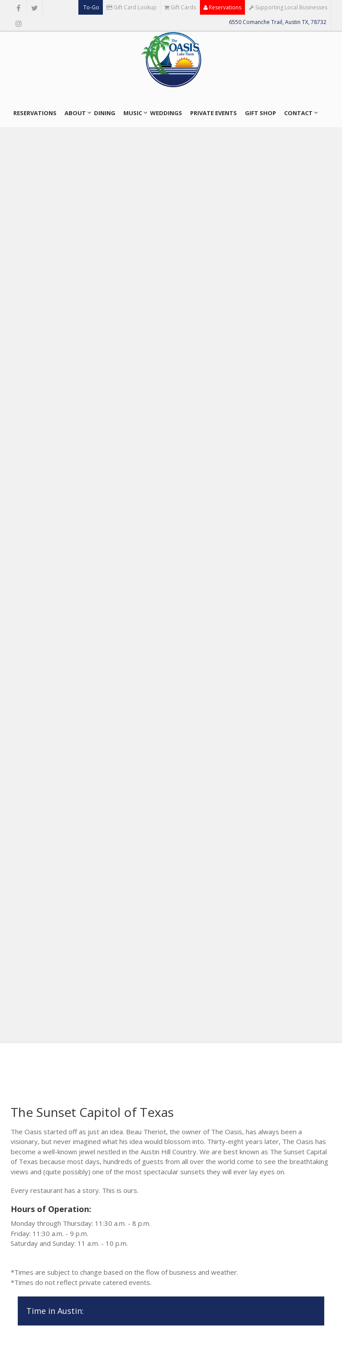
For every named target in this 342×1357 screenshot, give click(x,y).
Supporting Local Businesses (288, 7)
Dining (104, 113)
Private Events (213, 113)
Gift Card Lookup (131, 7)
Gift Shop (260, 113)
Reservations (222, 7)
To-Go (90, 7)
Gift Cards (180, 7)
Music (132, 113)
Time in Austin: (55, 1310)
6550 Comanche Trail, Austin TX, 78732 (277, 22)
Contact (298, 113)
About (75, 113)
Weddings (166, 113)
